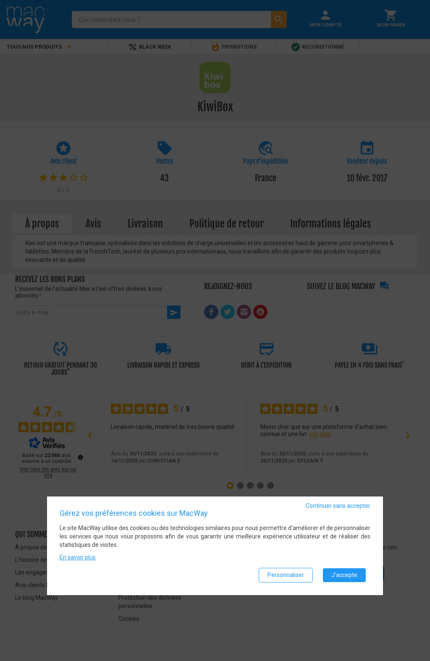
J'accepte (344, 575)
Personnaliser (285, 575)
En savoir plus (78, 557)
